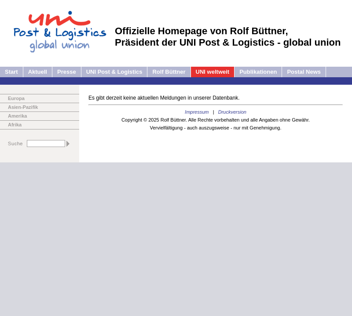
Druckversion (232, 112)
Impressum (197, 112)
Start (11, 71)
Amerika (17, 115)
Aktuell (37, 71)
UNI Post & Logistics (114, 71)
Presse (66, 71)
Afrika (15, 124)
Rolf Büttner (168, 71)
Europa (16, 98)
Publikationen (258, 71)
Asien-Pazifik (23, 107)
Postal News (304, 71)
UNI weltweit (213, 71)
